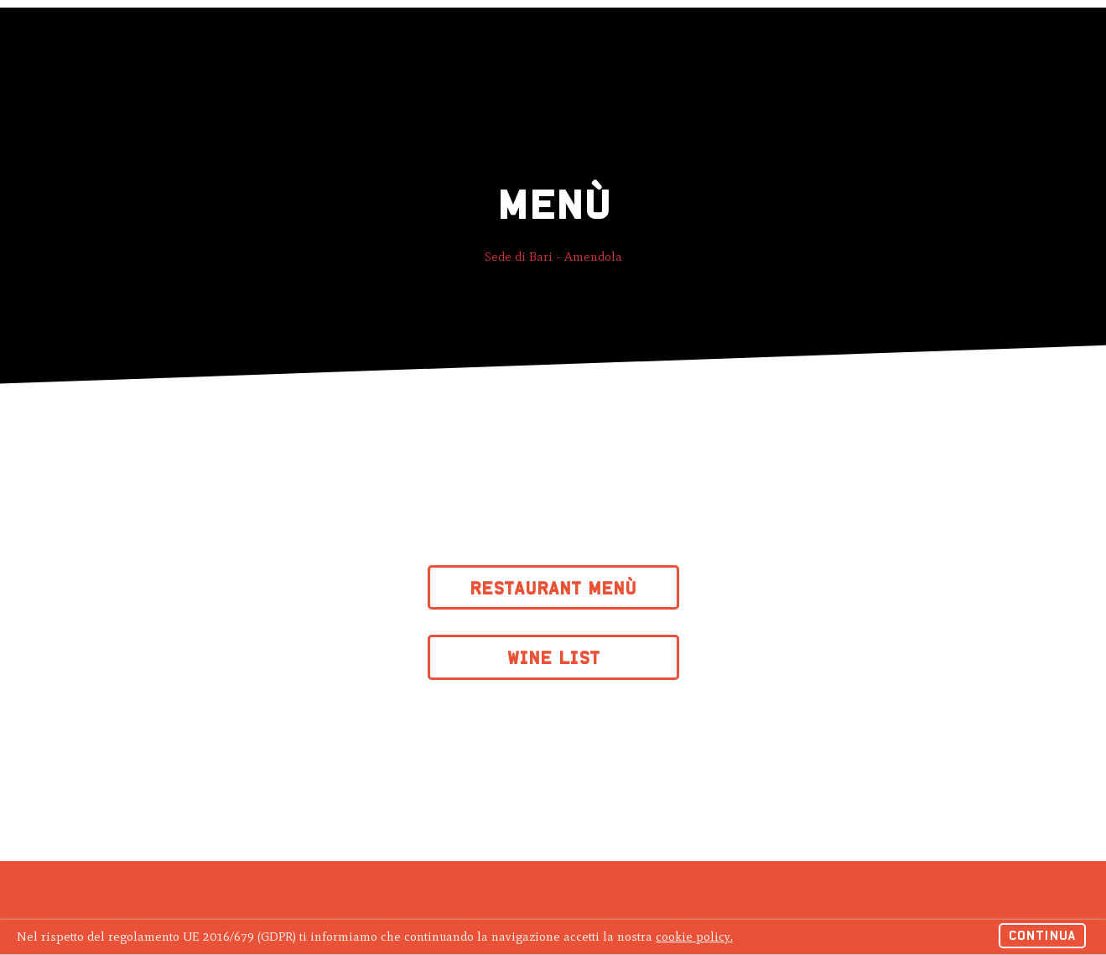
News (406, 34)
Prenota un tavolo (833, 34)
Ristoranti (226, 34)
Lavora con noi (583, 34)
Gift (298, 34)
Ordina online (974, 34)
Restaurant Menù (553, 588)
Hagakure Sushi (93, 31)
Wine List (553, 657)
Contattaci (478, 34)
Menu (351, 34)
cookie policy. (694, 936)
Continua (1042, 935)
